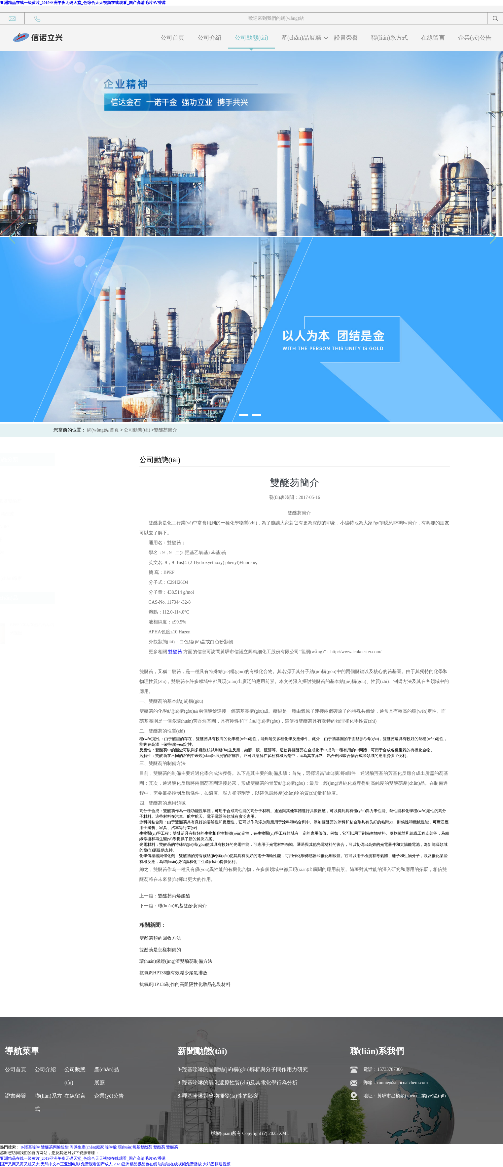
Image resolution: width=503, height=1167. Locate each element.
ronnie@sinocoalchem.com (402, 1082)
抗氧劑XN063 (70, 526)
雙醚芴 (64, 488)
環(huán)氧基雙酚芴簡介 (182, 905)
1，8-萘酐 (67, 539)
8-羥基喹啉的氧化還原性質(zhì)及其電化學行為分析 (238, 1082)
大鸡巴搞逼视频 (217, 1164)
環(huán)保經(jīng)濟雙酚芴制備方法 (176, 961)
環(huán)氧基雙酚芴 (77, 501)
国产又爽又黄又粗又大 (20, 1164)
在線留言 (433, 37)
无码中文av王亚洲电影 (60, 1164)
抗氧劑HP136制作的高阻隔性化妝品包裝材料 (185, 984)
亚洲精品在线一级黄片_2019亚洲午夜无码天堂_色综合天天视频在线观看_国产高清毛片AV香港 (83, 2)
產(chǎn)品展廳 (301, 37)
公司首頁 (172, 37)
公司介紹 (209, 37)
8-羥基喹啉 (68, 552)
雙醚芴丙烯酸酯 (73, 513)
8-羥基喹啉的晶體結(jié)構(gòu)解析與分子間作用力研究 (243, 1069)
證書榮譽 (346, 37)
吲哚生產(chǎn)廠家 (77, 578)
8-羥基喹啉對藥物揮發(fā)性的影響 (218, 1096)
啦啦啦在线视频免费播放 (180, 1164)
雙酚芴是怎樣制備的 (160, 949)
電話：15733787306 (383, 1069)
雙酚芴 (64, 475)
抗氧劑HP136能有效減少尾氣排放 (173, 972)
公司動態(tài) (251, 37)
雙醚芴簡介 (165, 430)
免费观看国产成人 (97, 1164)
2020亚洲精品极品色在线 (135, 1164)
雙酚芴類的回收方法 (160, 938)
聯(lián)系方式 (389, 37)
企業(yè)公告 (474, 37)
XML (284, 1133)
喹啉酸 (64, 565)
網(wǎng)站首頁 (103, 430)
